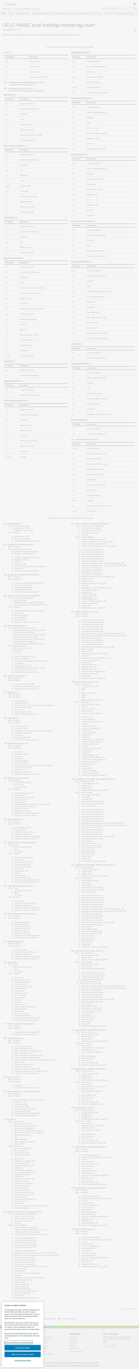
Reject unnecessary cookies (23, 1354)
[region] (22, 1334)
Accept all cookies (22, 1347)
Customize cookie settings (22, 1360)
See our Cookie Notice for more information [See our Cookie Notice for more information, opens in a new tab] (18, 1342)
